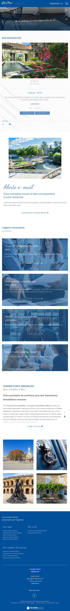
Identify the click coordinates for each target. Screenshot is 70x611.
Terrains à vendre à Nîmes (10, 539)
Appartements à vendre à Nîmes (12, 533)
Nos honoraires (14, 602)
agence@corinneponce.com (35, 578)
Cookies (57, 602)
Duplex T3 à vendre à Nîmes (11, 551)
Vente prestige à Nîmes (34, 533)
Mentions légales (31, 602)
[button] (9, 124)
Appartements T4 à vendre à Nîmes (13, 553)
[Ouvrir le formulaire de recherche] (56, 3)
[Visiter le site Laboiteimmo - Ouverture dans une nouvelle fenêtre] (35, 607)
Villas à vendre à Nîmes (9, 535)
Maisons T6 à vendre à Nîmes (11, 558)
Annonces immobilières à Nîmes (37, 530)
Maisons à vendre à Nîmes (10, 537)
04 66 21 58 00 (35, 576)
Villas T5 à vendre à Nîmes (10, 555)
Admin (38, 602)
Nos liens (43, 602)
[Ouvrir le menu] (66, 3)
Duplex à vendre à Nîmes (10, 530)
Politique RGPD (50, 602)
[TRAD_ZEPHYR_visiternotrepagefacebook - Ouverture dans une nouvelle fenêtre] (34, 595)
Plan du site (22, 602)
